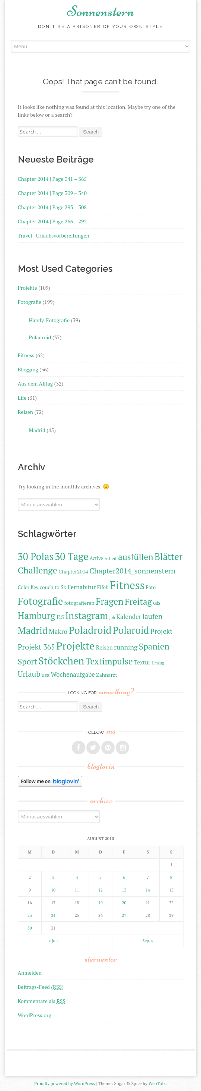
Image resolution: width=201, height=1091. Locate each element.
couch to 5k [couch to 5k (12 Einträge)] (53, 587)
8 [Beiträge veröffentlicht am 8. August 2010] (171, 877)
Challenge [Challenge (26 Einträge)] (37, 570)
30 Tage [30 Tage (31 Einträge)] (71, 556)
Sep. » (148, 940)
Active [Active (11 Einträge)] (96, 558)
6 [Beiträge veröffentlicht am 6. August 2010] (124, 877)
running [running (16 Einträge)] (125, 647)
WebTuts (157, 1083)
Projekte (27, 287)
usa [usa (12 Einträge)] (46, 674)
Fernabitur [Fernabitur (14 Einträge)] (81, 587)
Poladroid (40, 337)
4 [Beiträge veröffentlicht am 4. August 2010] (77, 877)
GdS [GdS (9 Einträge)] (156, 603)
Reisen (25, 411)
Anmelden (30, 972)
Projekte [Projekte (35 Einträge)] (75, 646)
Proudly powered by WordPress (64, 1083)
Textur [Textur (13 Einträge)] (142, 662)
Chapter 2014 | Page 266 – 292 (52, 221)
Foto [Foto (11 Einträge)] (151, 587)
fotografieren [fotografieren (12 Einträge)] (79, 602)
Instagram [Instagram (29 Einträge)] (86, 615)
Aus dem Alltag (35, 383)
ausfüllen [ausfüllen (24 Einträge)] (135, 557)
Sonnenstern (100, 11)
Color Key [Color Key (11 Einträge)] (28, 587)
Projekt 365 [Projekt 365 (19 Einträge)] (36, 647)
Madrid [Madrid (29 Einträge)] (33, 630)
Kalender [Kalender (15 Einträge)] (128, 617)
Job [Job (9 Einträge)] (112, 617)
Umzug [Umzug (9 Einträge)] (157, 663)
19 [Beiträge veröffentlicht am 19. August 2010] (100, 902)
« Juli (53, 940)
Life (22, 397)
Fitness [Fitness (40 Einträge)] (127, 585)
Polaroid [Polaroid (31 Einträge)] (131, 630)
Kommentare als (42, 1000)
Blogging (28, 369)
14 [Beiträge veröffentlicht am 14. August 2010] (148, 890)
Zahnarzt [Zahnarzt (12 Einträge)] (106, 674)
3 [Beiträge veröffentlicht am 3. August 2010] (53, 877)
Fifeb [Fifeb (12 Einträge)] (103, 587)
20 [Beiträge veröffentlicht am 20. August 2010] (124, 902)
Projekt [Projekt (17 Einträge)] (161, 631)
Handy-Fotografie (49, 320)
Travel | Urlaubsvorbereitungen (53, 235)
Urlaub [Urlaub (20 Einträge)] (29, 674)
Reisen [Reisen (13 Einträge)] (104, 647)
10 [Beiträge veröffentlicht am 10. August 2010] (53, 890)
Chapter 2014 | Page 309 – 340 (52, 192)
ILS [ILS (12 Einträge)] (60, 616)
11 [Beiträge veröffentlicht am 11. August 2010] (77, 890)
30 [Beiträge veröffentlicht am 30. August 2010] (30, 928)
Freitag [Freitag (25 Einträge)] (138, 601)
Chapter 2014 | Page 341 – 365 (52, 178)
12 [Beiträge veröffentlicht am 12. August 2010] (100, 890)
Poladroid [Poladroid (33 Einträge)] (90, 630)
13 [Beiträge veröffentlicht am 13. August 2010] (124, 890)
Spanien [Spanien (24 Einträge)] (154, 646)
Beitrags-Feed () (41, 986)
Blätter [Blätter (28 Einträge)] (168, 556)
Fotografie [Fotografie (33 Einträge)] (40, 601)
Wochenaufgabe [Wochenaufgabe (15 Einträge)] (73, 674)
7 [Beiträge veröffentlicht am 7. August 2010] (148, 877)
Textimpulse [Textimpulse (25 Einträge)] (109, 661)
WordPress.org (34, 1015)
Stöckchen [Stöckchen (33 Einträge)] (61, 660)
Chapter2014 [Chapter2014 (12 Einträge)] (73, 571)
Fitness (26, 355)
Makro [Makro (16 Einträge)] (58, 631)
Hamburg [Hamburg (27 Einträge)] (36, 616)
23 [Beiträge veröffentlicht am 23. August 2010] (30, 915)
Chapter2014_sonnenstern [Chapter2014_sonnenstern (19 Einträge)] (132, 571)
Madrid (37, 430)
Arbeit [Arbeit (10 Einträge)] (111, 558)
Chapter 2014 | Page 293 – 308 (52, 207)
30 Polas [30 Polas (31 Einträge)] (36, 556)
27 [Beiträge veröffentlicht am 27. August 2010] (124, 915)
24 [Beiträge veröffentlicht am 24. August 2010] (53, 915)
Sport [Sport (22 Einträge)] (27, 661)
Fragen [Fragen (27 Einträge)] (110, 601)
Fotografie (29, 301)
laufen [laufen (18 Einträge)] (153, 616)
